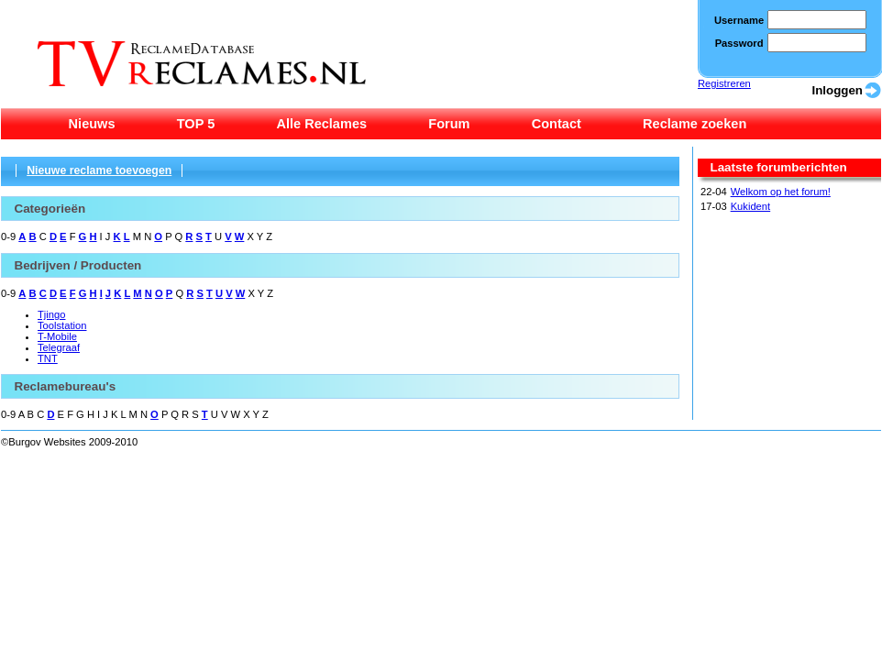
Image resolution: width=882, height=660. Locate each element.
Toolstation (62, 325)
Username (739, 20)
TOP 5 (196, 123)
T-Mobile (57, 336)
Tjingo (51, 314)
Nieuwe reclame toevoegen (99, 170)
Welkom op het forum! (781, 191)
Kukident (751, 206)
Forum (448, 123)
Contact (556, 123)
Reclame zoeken (694, 123)
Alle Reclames (321, 123)
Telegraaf (59, 347)
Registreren (724, 83)
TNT (48, 358)
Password (739, 43)
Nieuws (92, 123)
